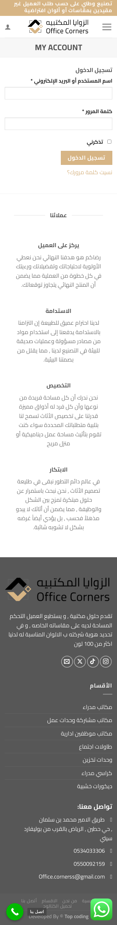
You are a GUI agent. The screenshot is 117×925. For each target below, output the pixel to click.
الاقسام (50, 901)
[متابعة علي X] (80, 662)
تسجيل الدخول (86, 157)
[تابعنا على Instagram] (106, 662)
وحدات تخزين (97, 759)
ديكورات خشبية (94, 786)
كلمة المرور (88, 111)
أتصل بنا (29, 901)
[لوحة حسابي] (8, 27)
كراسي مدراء (96, 773)
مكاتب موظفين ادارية (86, 733)
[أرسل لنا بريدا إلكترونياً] (67, 662)
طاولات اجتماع (95, 746)
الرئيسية (90, 901)
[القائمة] (106, 26)
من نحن (69, 901)
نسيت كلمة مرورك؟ (89, 172)
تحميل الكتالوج (57, 906)
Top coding (77, 916)
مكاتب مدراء (97, 707)
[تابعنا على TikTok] (93, 662)
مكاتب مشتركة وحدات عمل (79, 720)
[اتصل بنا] (14, 911)
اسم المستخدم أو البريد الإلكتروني (63, 81)
